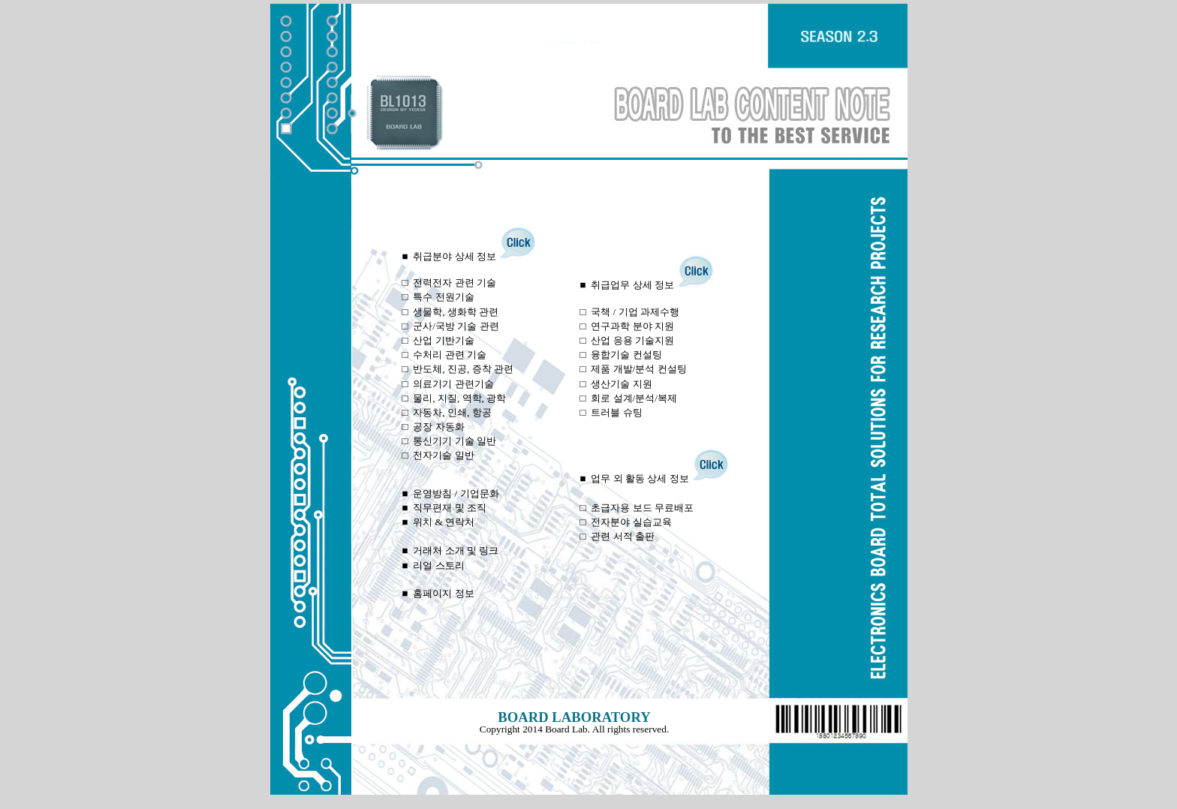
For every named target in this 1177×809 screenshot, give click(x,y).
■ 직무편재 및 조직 (444, 507)
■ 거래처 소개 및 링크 (450, 550)
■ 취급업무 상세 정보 (647, 284)
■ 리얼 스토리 (433, 565)
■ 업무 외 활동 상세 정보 (654, 478)
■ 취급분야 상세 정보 (469, 256)
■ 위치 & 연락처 (438, 522)
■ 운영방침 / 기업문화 (450, 493)
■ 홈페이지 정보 (438, 593)
